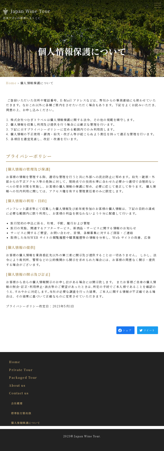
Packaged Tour (23, 377)
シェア (127, 330)
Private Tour (21, 370)
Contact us (19, 393)
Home (11, 83)
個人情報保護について (25, 422)
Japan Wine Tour (30, 11)
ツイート (149, 330)
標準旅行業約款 (21, 413)
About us (17, 385)
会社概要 (17, 403)
